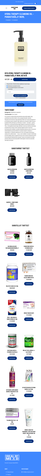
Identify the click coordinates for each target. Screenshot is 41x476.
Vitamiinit (8, 20)
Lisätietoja (25, 79)
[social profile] (24, 1)
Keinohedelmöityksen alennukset (15, 87)
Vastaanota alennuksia (20, 95)
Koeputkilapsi (10, 472)
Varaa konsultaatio (29, 8)
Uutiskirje (10, 89)
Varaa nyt (20, 104)
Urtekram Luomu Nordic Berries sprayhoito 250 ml (12, 391)
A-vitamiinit (15, 20)
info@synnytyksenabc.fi (29, 3)
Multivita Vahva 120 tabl (12, 286)
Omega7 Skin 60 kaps (29, 313)
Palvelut (9, 474)
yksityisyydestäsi (22, 97)
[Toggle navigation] (6, 8)
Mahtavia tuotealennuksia (14, 86)
